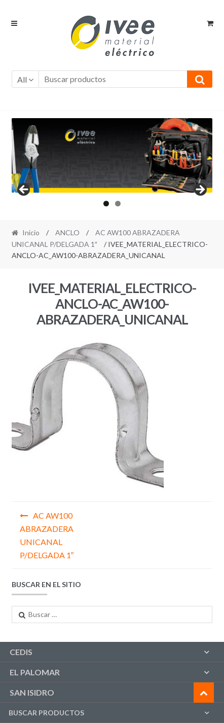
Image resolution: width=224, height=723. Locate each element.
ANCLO (67, 232)
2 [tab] (118, 203)
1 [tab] (106, 203)
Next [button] (199, 190)
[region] (112, 155)
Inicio (31, 232)
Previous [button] (24, 190)
